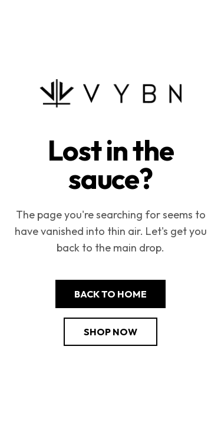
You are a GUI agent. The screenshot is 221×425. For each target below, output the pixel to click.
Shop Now (110, 332)
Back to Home (110, 294)
